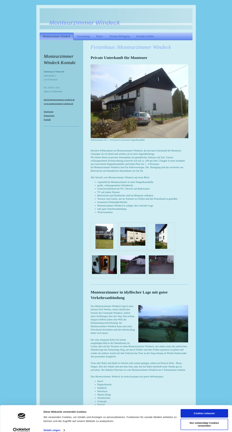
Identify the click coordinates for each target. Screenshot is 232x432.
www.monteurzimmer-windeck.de (58, 103)
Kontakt (47, 119)
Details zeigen (52, 425)
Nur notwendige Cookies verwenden (204, 419)
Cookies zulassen (204, 408)
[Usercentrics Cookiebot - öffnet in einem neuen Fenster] (21, 425)
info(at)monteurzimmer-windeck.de (59, 99)
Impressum (48, 111)
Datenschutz (49, 115)
